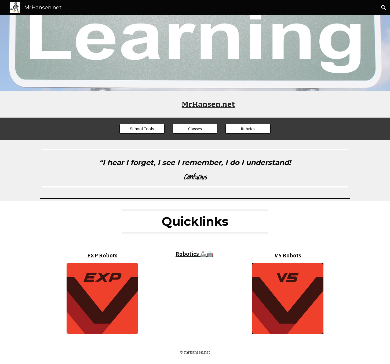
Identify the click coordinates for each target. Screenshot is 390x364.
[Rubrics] (248, 128)
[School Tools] (142, 128)
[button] (383, 7)
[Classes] (195, 128)
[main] (208, 104)
